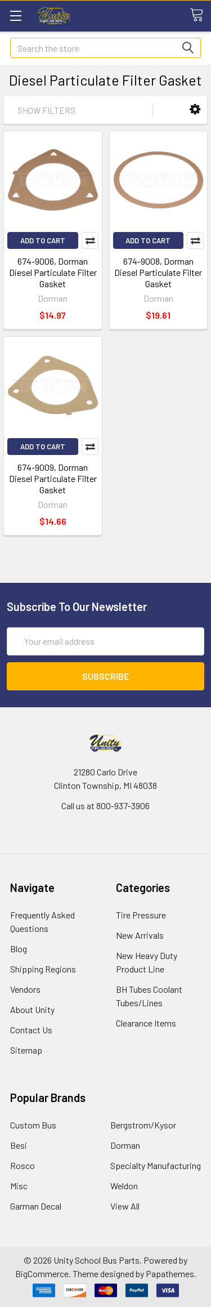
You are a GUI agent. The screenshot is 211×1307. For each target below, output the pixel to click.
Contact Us (31, 1029)
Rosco (22, 1165)
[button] (195, 109)
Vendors (25, 989)
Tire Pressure (141, 914)
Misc (19, 1185)
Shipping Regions (43, 968)
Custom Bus (33, 1124)
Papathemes (170, 1273)
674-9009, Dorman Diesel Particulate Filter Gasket (53, 478)
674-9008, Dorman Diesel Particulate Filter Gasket (158, 272)
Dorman (125, 1145)
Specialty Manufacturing (155, 1165)
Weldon (124, 1185)
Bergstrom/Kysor (143, 1124)
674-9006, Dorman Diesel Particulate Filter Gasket (53, 272)
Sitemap (26, 1050)
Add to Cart (42, 240)
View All (125, 1206)
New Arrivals (140, 935)
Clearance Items (146, 1023)
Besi (18, 1145)
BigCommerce (42, 1273)
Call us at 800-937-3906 (105, 805)
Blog (18, 948)
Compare (90, 240)
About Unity (32, 1009)
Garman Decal (35, 1206)
